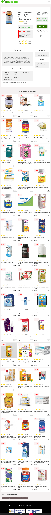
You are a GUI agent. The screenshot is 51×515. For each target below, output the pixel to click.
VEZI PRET (41, 26)
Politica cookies (37, 506)
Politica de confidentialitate (26, 506)
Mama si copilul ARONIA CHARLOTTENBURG (16, 8)
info (15, 116)
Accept (31, 514)
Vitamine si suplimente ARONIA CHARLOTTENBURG (39, 8)
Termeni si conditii (13, 506)
